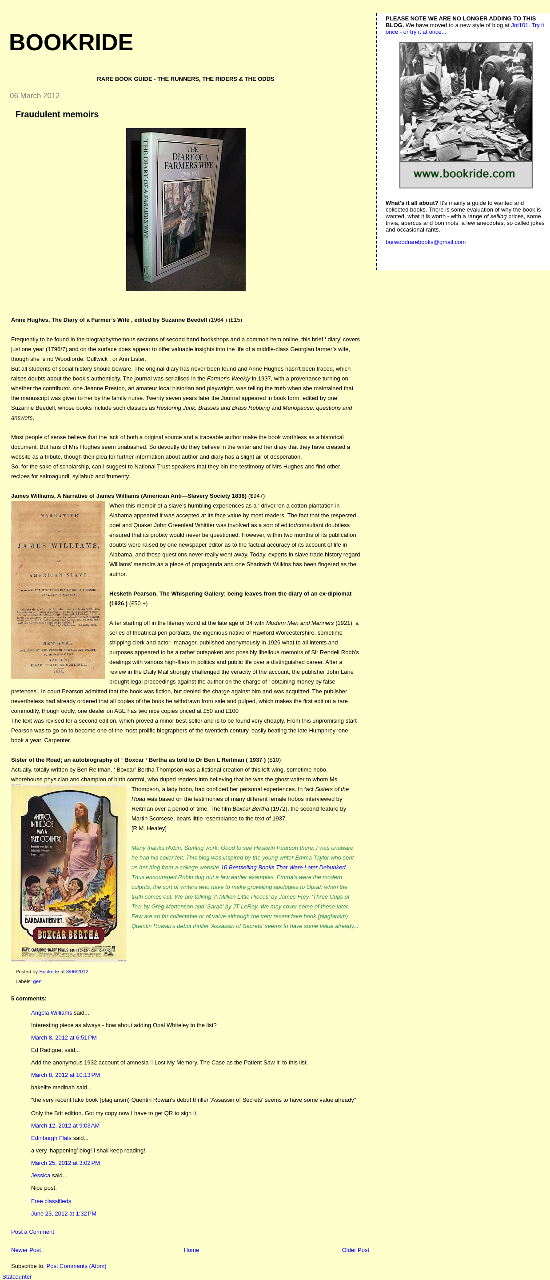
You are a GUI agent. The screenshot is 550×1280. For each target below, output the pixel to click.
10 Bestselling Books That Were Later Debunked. (284, 867)
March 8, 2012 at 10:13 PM (65, 1075)
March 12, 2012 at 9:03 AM (65, 1125)
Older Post (355, 1250)
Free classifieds (51, 1201)
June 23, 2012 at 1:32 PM (63, 1213)
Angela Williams (51, 1012)
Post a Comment (32, 1231)
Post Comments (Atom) (77, 1266)
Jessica (40, 1175)
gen (37, 981)
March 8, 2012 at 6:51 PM (64, 1037)
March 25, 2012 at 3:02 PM (65, 1163)
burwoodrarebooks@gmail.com (426, 242)
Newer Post (26, 1250)
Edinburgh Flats (51, 1138)
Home (191, 1250)
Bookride (71, 42)
